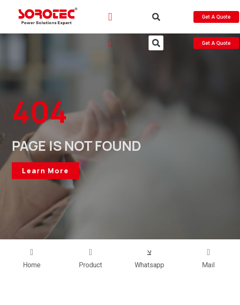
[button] (156, 17)
